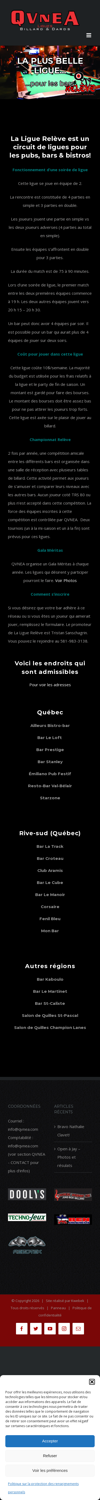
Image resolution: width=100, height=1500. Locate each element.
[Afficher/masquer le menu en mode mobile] (89, 35)
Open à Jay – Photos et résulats (68, 1157)
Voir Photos (66, 580)
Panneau (58, 1307)
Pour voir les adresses (50, 684)
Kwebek (77, 1300)
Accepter (50, 1441)
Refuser (50, 1455)
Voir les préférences (50, 1470)
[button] (92, 1382)
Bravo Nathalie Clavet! (70, 1130)
